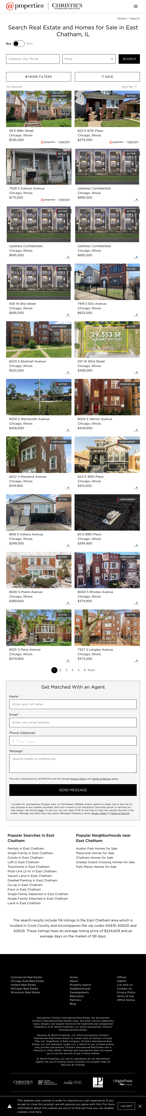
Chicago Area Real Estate (27, 980)
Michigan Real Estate (24, 988)
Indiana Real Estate (23, 984)
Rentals (26, 848)
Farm (24, 889)
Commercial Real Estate (26, 977)
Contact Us (124, 988)
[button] (139, 1106)
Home (74, 977)
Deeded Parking (32, 880)
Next (91, 670)
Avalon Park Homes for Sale (96, 848)
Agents (121, 980)
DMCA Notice (126, 999)
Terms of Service (101, 778)
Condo (25, 857)
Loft (23, 862)
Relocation (77, 996)
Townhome (28, 867)
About (74, 980)
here (41, 810)
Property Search (80, 984)
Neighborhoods (80, 988)
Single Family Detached (38, 894)
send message (73, 790)
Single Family (30, 853)
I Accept (126, 1106)
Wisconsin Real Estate (25, 992)
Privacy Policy (78, 778)
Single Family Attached (38, 898)
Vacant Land (30, 876)
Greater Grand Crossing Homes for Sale (105, 862)
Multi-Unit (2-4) (32, 871)
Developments (79, 992)
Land (24, 903)
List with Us (125, 984)
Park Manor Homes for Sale (96, 867)
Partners (75, 999)
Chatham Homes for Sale (94, 857)
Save (107, 77)
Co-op (25, 885)
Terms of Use (125, 996)
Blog (73, 1003)
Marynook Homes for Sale (95, 853)
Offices (121, 977)
